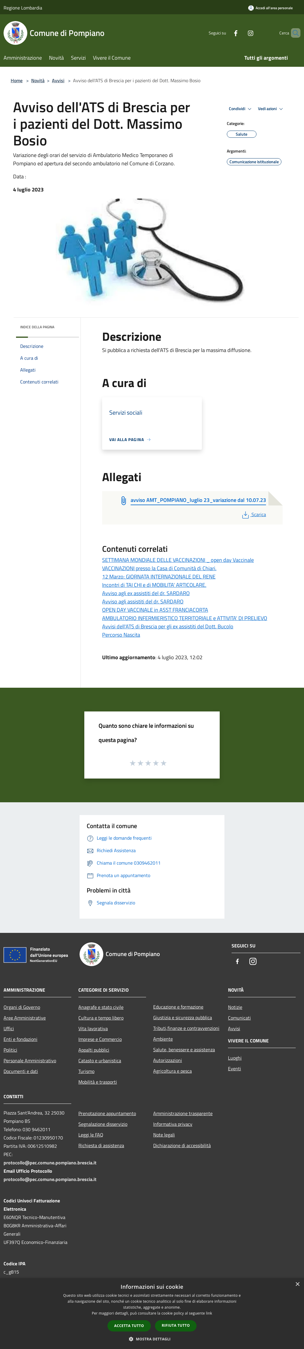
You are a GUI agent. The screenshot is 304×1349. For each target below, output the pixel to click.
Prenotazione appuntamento (107, 1113)
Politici (10, 1049)
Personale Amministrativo (30, 1060)
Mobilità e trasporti (97, 1081)
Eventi (234, 1068)
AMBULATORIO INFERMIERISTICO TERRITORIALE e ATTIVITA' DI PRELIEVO (184, 618)
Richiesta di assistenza (101, 1145)
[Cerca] (293, 33)
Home (17, 80)
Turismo (86, 1071)
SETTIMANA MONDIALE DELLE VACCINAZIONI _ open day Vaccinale (178, 560)
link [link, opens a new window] (209, 1313)
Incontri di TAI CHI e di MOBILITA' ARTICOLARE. (154, 585)
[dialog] (152, 1313)
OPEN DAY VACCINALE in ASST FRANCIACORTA (155, 610)
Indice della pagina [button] (37, 327)
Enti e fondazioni (20, 1039)
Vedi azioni (271, 108)
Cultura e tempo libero (101, 1017)
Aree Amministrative (25, 1017)
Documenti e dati (21, 1071)
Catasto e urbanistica (99, 1060)
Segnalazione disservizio (102, 1124)
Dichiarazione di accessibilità (182, 1145)
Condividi (241, 108)
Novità (38, 80)
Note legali (164, 1134)
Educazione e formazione (178, 1006)
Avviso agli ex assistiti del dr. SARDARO (146, 593)
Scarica (253, 514)
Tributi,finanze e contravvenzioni (186, 1028)
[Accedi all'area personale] (270, 8)
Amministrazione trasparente (183, 1113)
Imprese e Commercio (100, 1039)
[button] (152, 1339)
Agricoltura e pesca (172, 1070)
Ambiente (163, 1038)
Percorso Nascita (121, 635)
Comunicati (239, 1017)
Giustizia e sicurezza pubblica (182, 1017)
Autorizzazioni (167, 1060)
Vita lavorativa (93, 1028)
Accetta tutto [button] (129, 1325)
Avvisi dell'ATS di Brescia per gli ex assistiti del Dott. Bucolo (167, 626)
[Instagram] (240, 33)
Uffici (9, 1028)
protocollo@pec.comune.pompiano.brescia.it (50, 1162)
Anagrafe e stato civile (101, 1007)
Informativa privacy (172, 1124)
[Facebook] (226, 33)
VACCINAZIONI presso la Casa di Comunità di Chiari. (159, 568)
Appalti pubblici (93, 1049)
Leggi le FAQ (90, 1134)
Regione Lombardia (23, 7)
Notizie (235, 1007)
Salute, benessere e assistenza (184, 1049)
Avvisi (58, 80)
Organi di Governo (22, 1007)
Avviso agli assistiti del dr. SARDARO (142, 601)
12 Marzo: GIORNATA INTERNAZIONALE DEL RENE (159, 577)
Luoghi (235, 1057)
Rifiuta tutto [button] (176, 1325)
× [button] (297, 1284)
